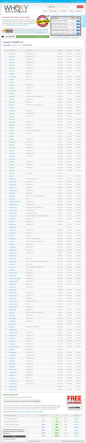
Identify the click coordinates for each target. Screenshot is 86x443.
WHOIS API (7, 20)
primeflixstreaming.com (14, 346)
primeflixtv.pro (12, 349)
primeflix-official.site (13, 272)
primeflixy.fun (11, 244)
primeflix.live (11, 116)
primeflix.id (11, 82)
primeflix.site (11, 65)
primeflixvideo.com (13, 207)
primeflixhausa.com (13, 215)
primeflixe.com (12, 264)
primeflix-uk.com (12, 323)
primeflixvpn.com (12, 261)
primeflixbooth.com (13, 252)
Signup (82, 1)
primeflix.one (11, 62)
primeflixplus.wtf (12, 238)
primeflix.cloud (12, 121)
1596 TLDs (24, 29)
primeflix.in (11, 107)
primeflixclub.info (12, 181)
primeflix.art (11, 164)
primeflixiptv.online (13, 292)
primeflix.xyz (11, 67)
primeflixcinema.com (13, 380)
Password (78, 1)
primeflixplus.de (12, 227)
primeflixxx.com (12, 315)
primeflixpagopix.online (14, 281)
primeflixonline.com (13, 204)
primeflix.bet (11, 130)
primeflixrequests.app (13, 306)
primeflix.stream (12, 90)
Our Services (63, 11)
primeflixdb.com (12, 195)
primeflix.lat (11, 150)
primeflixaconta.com (13, 303)
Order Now (76, 418)
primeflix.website (12, 76)
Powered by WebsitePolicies (9, 439)
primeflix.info (11, 73)
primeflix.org (11, 113)
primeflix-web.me (12, 335)
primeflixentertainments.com (15, 201)
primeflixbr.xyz (12, 360)
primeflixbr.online (12, 298)
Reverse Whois (6, 45)
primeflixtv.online (12, 275)
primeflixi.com (12, 221)
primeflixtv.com (12, 193)
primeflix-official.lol (13, 386)
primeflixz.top (12, 312)
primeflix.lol (11, 139)
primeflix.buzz (12, 158)
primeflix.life (11, 79)
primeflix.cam (12, 99)
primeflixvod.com (12, 309)
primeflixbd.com (12, 249)
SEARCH (80, 6)
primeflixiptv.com (12, 258)
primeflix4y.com (12, 232)
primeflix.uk (11, 136)
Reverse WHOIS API (24, 25)
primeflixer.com (12, 358)
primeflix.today (12, 141)
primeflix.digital (12, 147)
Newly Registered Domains (42, 30)
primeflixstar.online (13, 372)
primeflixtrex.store (12, 369)
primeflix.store (12, 59)
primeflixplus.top (12, 284)
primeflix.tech (12, 84)
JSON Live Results (30, 411)
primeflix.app (11, 96)
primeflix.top (11, 102)
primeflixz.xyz (12, 235)
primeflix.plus (11, 124)
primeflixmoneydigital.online (15, 278)
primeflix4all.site (12, 321)
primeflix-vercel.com (13, 332)
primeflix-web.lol (12, 318)
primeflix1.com (12, 375)
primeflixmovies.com (13, 301)
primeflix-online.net (13, 210)
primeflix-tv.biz (12, 377)
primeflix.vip (11, 127)
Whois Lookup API (21, 36)
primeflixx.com (12, 187)
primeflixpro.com (12, 363)
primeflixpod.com (12, 178)
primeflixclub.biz (12, 184)
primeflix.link (11, 133)
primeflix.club (11, 70)
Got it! (14, 436)
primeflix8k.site (12, 366)
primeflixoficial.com (13, 352)
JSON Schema (14, 411)
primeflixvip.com (12, 343)
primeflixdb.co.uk (12, 255)
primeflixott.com (12, 355)
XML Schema (22, 411)
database (6, 1)
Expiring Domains (29, 32)
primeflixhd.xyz (12, 340)
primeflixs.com (12, 198)
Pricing (71, 11)
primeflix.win (11, 161)
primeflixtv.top (12, 241)
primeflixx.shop (12, 286)
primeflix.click (12, 119)
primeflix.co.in (12, 153)
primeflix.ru (11, 176)
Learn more (6, 433)
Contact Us (78, 11)
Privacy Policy (31, 441)
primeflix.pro (11, 93)
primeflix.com (12, 53)
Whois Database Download (41, 32)
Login (73, 1)
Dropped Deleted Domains (19, 32)
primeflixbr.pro (12, 326)
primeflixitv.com (12, 269)
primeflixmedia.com (13, 295)
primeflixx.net (12, 338)
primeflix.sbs (11, 144)
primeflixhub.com (12, 289)
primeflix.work (12, 167)
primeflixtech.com (12, 224)
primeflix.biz (11, 87)
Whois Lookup (53, 11)
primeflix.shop (12, 173)
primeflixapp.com (12, 267)
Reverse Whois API (43, 36)
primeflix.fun (11, 104)
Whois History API (32, 36)
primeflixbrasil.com (13, 212)
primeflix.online (12, 110)
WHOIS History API (12, 25)
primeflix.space (12, 156)
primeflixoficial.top (12, 383)
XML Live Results (39, 411)
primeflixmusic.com (13, 190)
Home (45, 11)
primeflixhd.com (12, 230)
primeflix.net (11, 56)
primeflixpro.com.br (13, 389)
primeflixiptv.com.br (13, 329)
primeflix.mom (12, 170)
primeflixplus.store (13, 247)
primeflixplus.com (12, 218)
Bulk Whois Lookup (31, 30)
